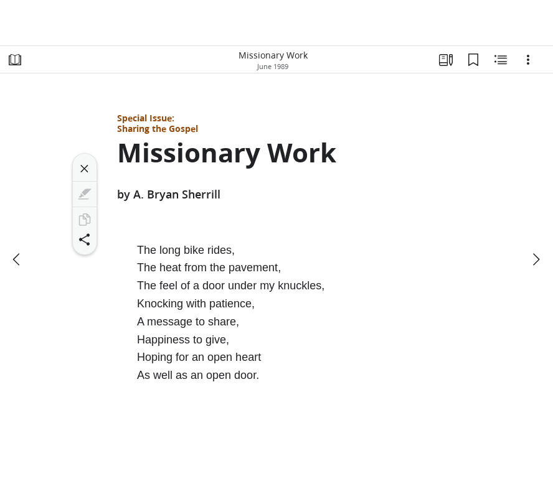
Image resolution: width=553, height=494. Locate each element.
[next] (535, 259)
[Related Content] (500, 59)
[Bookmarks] (473, 59)
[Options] (528, 59)
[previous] (17, 259)
